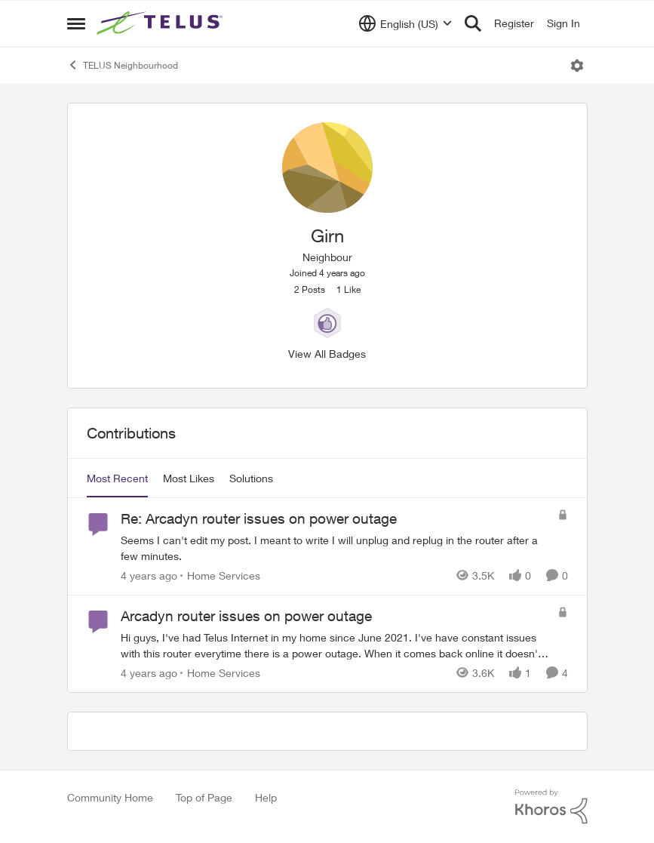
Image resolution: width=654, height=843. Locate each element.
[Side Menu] (76, 23)
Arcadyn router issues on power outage (246, 616)
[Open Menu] (577, 65)
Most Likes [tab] (188, 478)
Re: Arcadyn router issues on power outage (259, 518)
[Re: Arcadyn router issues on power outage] (335, 548)
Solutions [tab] (251, 478)
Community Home (110, 797)
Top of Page (204, 797)
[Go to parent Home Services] (220, 575)
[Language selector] (405, 23)
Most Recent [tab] (117, 478)
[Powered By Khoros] (551, 806)
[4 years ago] (149, 575)
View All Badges (327, 353)
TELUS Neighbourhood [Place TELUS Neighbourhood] (122, 65)
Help (266, 797)
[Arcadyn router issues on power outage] (335, 645)
